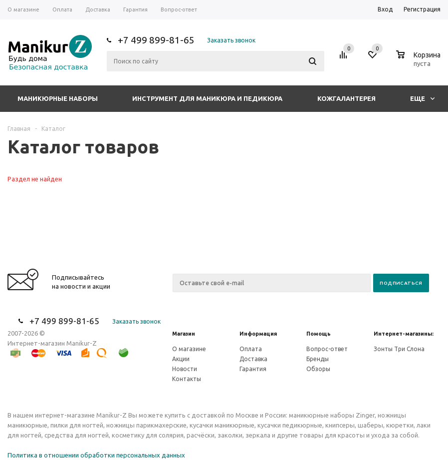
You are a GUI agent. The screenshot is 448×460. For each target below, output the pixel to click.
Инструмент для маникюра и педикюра (207, 98)
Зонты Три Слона (399, 349)
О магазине (189, 349)
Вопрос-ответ (327, 349)
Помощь (318, 334)
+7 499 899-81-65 (156, 39)
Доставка (253, 359)
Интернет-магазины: (404, 334)
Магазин (183, 334)
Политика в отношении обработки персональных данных (96, 455)
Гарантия (252, 369)
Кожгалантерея (346, 98)
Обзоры (318, 369)
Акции (181, 359)
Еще (422, 98)
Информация (258, 334)
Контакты (186, 379)
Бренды (317, 359)
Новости (184, 369)
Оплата (250, 349)
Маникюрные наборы (57, 98)
